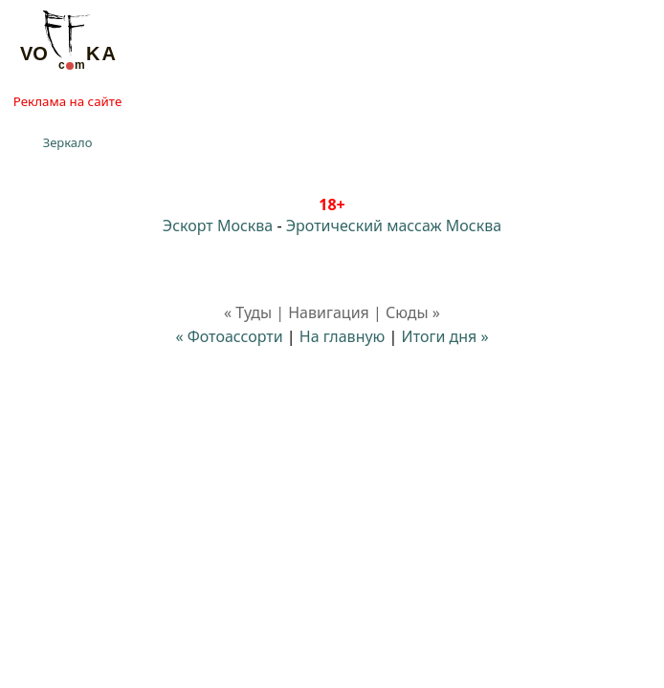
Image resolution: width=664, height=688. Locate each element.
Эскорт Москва (218, 225)
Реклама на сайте (67, 101)
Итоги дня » (445, 336)
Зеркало (68, 142)
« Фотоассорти (228, 336)
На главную (342, 336)
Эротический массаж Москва (393, 225)
